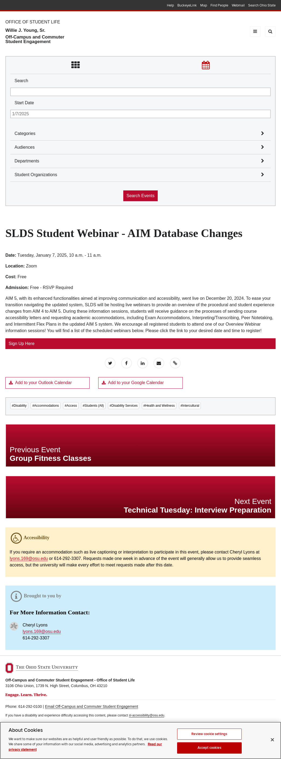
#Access (71, 406)
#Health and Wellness (159, 406)
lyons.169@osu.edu (29, 558)
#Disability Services (124, 406)
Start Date (24, 102)
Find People (219, 5)
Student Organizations (36, 174)
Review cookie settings (209, 739)
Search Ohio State (262, 5)
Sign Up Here (21, 343)
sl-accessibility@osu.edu (146, 715)
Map (203, 5)
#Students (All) (93, 406)
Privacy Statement (18, 723)
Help (170, 5)
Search (21, 80)
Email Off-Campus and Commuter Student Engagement (91, 706)
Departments (27, 161)
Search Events (140, 195)
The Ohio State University (16, 6)
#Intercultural (190, 406)
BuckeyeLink (187, 5)
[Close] (272, 745)
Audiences (25, 147)
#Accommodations (45, 406)
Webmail (238, 5)
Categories (25, 133)
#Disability (19, 406)
